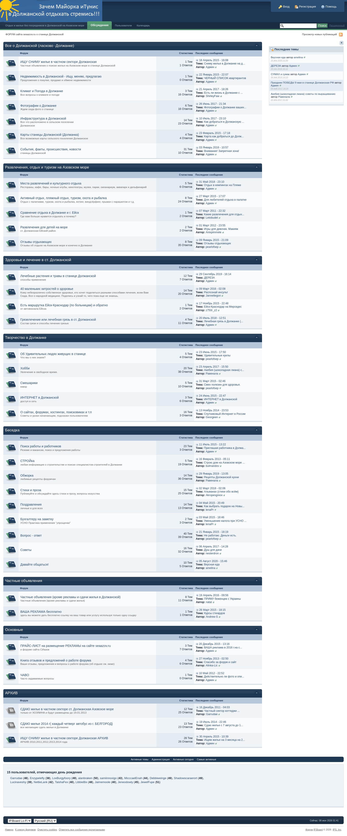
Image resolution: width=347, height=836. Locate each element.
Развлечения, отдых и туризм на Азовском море (47, 167)
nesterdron (212, 553)
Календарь (143, 25)
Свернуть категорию (257, 46)
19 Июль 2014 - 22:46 (212, 721)
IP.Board (318, 829)
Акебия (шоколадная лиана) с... (224, 370)
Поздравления (31, 504)
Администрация (161, 759)
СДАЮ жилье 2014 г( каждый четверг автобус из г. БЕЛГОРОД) (66, 723)
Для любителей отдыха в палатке (225, 199)
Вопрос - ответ (31, 535)
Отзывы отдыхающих (36, 242)
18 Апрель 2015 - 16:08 (213, 60)
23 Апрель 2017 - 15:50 (213, 366)
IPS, (337, 829)
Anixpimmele (214, 232)
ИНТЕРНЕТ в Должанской (39, 397)
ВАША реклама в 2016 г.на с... (223, 647)
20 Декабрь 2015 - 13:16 (214, 644)
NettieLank (40, 782)
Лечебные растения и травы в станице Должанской (58, 276)
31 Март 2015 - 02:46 (212, 381)
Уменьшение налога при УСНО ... (225, 520)
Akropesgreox (214, 495)
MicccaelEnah (133, 778)
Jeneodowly (125, 782)
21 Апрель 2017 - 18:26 (213, 89)
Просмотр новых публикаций (319, 34)
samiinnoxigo (108, 778)
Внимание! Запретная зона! (221, 151)
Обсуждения (99, 25)
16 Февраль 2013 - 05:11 (214, 459)
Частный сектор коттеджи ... (222, 710)
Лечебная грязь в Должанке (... (223, 321)
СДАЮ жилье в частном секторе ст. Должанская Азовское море (67, 709)
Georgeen (212, 417)
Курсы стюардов (214, 613)
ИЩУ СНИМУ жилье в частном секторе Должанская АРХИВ (64, 738)
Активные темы (139, 759)
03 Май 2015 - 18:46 (211, 517)
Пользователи (123, 25)
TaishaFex (61, 782)
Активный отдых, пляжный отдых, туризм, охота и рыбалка (63, 198)
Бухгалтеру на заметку (37, 519)
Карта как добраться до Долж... (224, 136)
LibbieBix (81, 782)
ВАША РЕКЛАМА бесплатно (41, 611)
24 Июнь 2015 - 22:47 (212, 395)
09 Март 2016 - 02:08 (212, 288)
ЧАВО (24, 675)
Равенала (284, 96)
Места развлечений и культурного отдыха (50, 183)
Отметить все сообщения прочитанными (82, 829)
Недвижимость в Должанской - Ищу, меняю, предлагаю (61, 76)
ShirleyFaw (212, 96)
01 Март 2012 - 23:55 (212, 225)
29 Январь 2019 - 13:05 (213, 473)
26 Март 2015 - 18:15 (212, 609)
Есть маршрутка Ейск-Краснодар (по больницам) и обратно (64, 305)
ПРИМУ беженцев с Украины (222, 598)
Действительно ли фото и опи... (224, 676)
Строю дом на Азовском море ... (224, 462)
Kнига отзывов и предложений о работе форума (55, 660)
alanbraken (85, 778)
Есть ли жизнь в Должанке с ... (223, 92)
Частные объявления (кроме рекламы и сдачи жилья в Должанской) (70, 597)
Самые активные (206, 759)
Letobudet (212, 217)
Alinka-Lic (212, 665)
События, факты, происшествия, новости (50, 149)
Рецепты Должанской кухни (221, 477)
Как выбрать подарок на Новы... (224, 506)
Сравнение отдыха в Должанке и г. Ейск (49, 212)
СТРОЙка (27, 461)
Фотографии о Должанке (38, 105)
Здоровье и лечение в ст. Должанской (38, 260)
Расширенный (337, 25)
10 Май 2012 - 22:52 (211, 673)
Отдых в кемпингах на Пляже (222, 185)
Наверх (9, 829)
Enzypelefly (37, 778)
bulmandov (212, 465)
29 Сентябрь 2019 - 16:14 (215, 274)
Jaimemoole (102, 782)
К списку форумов (25, 829)
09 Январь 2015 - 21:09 (213, 240)
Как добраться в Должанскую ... (224, 121)
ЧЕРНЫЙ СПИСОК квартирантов (225, 78)
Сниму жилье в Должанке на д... (224, 63)
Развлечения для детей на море (44, 227)
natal (209, 602)
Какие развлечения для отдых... (224, 214)
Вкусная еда (278, 57)
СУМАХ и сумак (280, 74)
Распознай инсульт (216, 292)
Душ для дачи (213, 549)
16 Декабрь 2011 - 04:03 (214, 707)
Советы (25, 550)
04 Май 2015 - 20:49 (211, 502)
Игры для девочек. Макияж (221, 229)
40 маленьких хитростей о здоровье (46, 289)
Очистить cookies (47, 829)
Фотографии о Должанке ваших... (225, 107)
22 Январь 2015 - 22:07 (213, 74)
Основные (14, 630)
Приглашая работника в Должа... (225, 448)
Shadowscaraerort (185, 778)
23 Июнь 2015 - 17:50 (212, 352)
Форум (309, 829)
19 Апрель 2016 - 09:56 (213, 595)
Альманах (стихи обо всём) (221, 491)
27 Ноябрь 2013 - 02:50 (213, 658)
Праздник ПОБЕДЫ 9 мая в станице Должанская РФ (302, 82)
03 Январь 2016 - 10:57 (213, 147)
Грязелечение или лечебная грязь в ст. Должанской (58, 319)
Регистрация (305, 6)
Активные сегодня (183, 759)
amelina (298, 57)
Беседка (12, 430)
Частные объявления (23, 581)
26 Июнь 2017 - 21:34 (212, 103)
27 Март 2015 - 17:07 (212, 196)
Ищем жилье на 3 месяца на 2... (224, 739)
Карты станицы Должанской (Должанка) (49, 134)
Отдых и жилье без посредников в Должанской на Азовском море (44, 25)
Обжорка (26, 475)
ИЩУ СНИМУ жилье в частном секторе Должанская (58, 62)
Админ (293, 65)
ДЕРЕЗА (276, 65)
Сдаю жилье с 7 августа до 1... (223, 725)
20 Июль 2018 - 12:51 (212, 318)
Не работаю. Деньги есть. (220, 535)
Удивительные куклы (217, 355)
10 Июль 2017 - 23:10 (212, 118)
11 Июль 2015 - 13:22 (212, 444)
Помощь (329, 6)
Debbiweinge (158, 778)
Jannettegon (213, 295)
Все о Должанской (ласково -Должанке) (39, 46)
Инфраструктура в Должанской (43, 118)
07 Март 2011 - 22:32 (212, 210)
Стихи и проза (30, 490)
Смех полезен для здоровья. (222, 384)
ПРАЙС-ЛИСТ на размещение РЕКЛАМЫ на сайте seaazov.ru (65, 646)
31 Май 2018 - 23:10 (211, 181)
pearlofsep (212, 246)
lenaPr (210, 509)
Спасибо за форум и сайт (220, 662)
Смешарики (29, 383)
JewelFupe (147, 782)
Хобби (25, 368)
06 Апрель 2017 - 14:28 (213, 546)
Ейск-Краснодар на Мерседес (223, 306)
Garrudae (212, 714)
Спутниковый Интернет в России (224, 413)
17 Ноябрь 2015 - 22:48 (213, 303)
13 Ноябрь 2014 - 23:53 (213, 410)
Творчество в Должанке (25, 338)
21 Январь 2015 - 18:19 (213, 531)
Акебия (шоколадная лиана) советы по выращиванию (303, 93)
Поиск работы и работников (40, 446)
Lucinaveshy (18, 782)
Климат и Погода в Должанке (41, 91)
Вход (284, 6)
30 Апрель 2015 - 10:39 (213, 736)
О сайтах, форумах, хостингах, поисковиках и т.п (56, 412)
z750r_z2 (211, 310)
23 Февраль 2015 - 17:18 (214, 133)
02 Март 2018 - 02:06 (212, 488)
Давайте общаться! (34, 564)
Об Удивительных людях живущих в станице (53, 354)
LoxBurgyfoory (61, 778)
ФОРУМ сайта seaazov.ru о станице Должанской (35, 34)
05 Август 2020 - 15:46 (213, 561)
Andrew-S (212, 616)
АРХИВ (11, 693)
